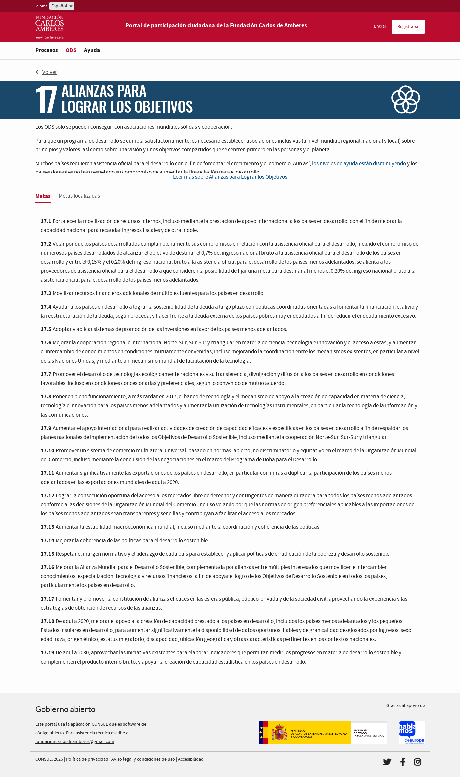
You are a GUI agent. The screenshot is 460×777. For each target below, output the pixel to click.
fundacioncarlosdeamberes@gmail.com (74, 742)
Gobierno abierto (65, 709)
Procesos (46, 50)
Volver (46, 72)
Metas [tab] (43, 196)
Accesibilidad (191, 759)
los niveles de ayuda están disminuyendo (359, 164)
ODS (71, 50)
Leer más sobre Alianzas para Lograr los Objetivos (230, 177)
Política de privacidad (87, 759)
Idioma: (41, 6)
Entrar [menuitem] (380, 26)
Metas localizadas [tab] (79, 196)
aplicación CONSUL (89, 724)
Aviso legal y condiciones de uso (143, 759)
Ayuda (92, 50)
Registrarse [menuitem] (408, 27)
